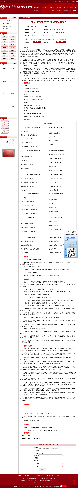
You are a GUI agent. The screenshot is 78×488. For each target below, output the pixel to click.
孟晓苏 (4, 81)
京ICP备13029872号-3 (39, 483)
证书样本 (3, 136)
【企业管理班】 (44, 7)
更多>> (14, 17)
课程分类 (3, 33)
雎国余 (12, 106)
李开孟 (12, 68)
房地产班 (33, 475)
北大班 (12, 58)
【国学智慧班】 (59, 7)
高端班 (4, 36)
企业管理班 (27, 17)
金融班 (4, 39)
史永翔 (12, 93)
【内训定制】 (66, 7)
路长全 (4, 106)
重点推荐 (3, 17)
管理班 (12, 42)
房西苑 (4, 68)
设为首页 (76, 1)
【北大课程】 (66, 10)
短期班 (12, 53)
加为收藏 (72, 1)
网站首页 (22, 17)
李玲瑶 (4, 93)
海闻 (12, 81)
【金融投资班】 (44, 10)
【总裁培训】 (37, 10)
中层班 (4, 53)
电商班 (38, 475)
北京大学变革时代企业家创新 (7, 28)
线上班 (4, 44)
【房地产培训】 (51, 7)
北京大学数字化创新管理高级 (7, 20)
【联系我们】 (73, 7)
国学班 (4, 47)
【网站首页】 (37, 7)
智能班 (4, 50)
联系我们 (58, 475)
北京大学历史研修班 (6, 26)
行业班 (4, 55)
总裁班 (12, 36)
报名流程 (3, 118)
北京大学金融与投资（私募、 (7, 23)
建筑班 (12, 39)
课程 (56, 237)
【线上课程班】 (51, 10)
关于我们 (52, 475)
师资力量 (3, 63)
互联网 (53, 150)
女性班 (12, 47)
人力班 (4, 58)
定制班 (12, 55)
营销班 (12, 50)
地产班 (4, 42)
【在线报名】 (73, 10)
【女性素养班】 (59, 10)
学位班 (12, 44)
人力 (28, 174)
